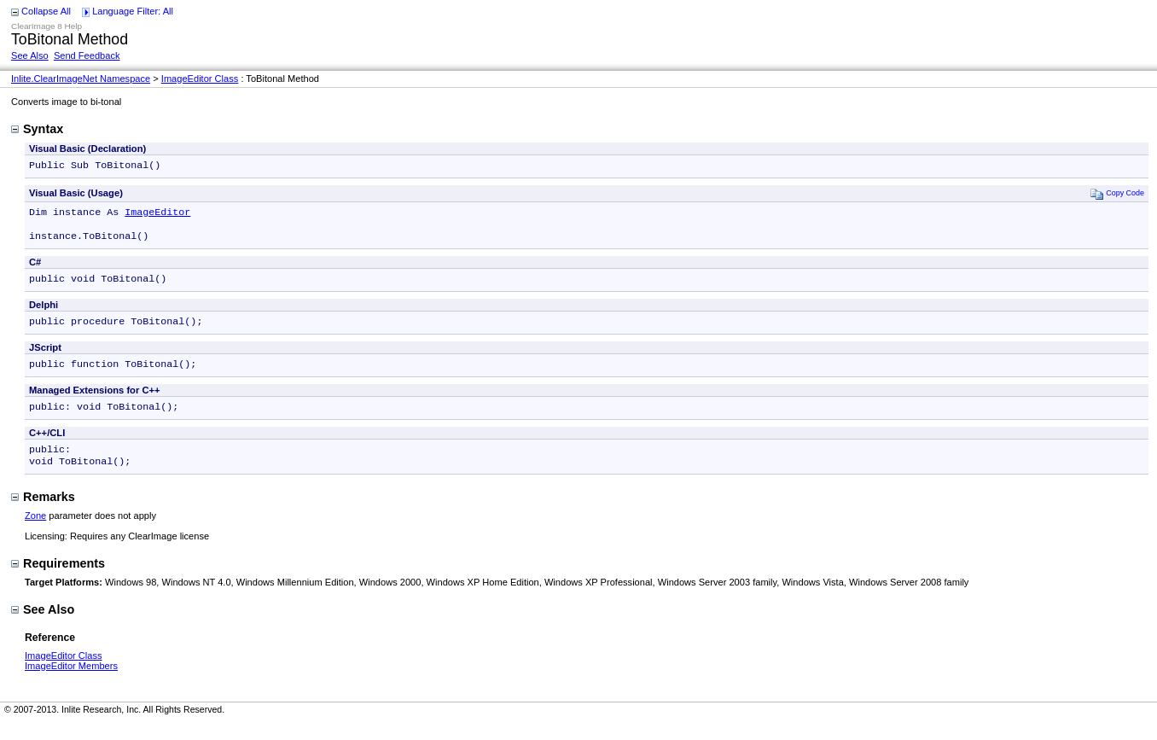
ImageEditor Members (71, 683)
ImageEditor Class (200, 78)
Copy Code (1117, 195)
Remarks (43, 514)
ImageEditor (157, 215)
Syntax (37, 129)
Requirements (58, 580)
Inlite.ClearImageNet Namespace (80, 78)
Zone (35, 532)
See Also (30, 55)
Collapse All (46, 11)
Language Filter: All (132, 11)
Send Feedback (87, 55)
